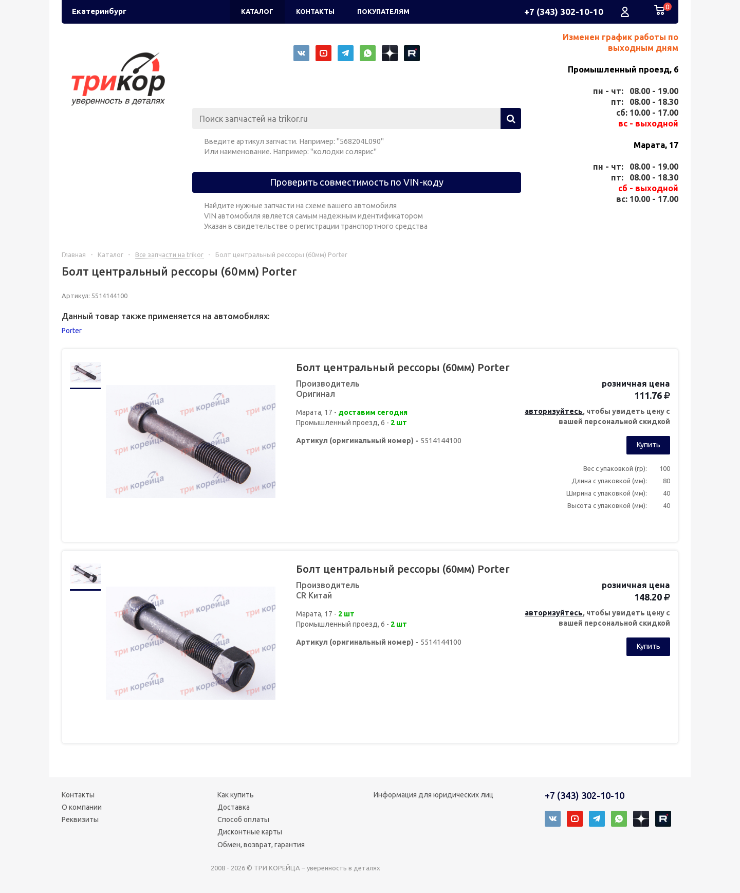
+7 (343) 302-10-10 (563, 11)
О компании (82, 807)
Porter (72, 330)
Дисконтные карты (249, 832)
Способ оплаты (243, 819)
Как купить (235, 795)
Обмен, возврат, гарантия (261, 845)
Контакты (78, 795)
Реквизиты (80, 819)
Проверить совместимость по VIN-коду (356, 182)
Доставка (233, 807)
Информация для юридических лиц (433, 795)
